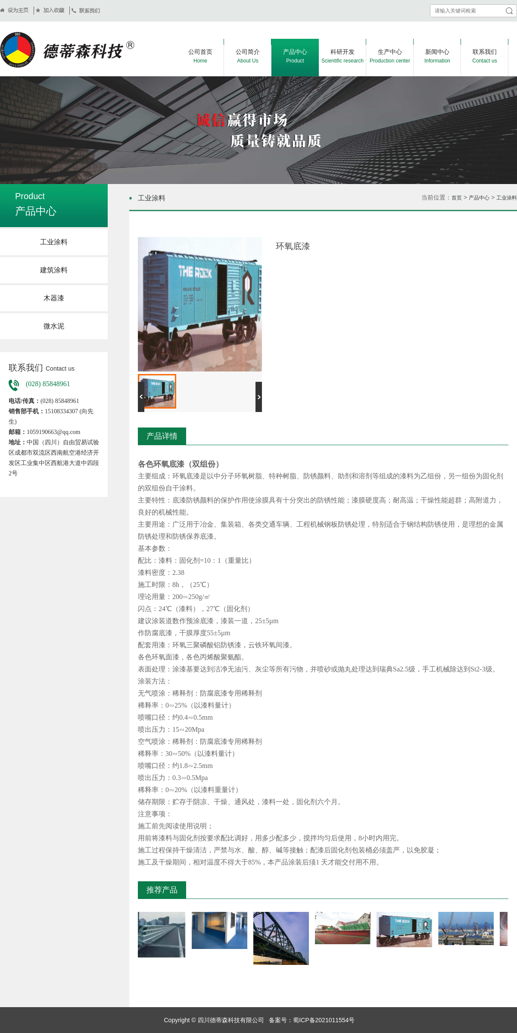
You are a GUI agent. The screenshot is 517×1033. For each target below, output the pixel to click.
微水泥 (54, 326)
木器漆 (54, 298)
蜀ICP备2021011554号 (324, 1020)
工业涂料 (54, 242)
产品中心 (479, 198)
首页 (457, 198)
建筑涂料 (54, 270)
